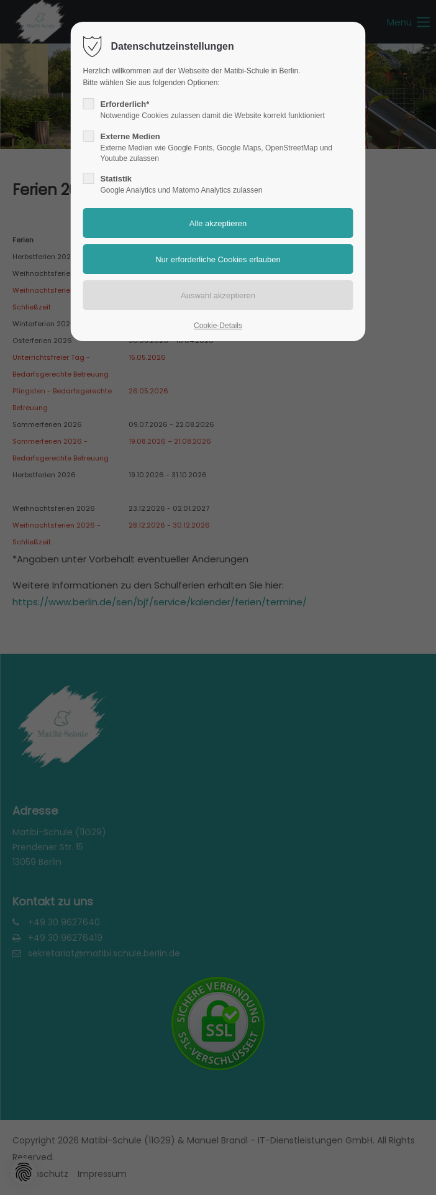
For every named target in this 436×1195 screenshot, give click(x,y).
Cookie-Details (218, 325)
